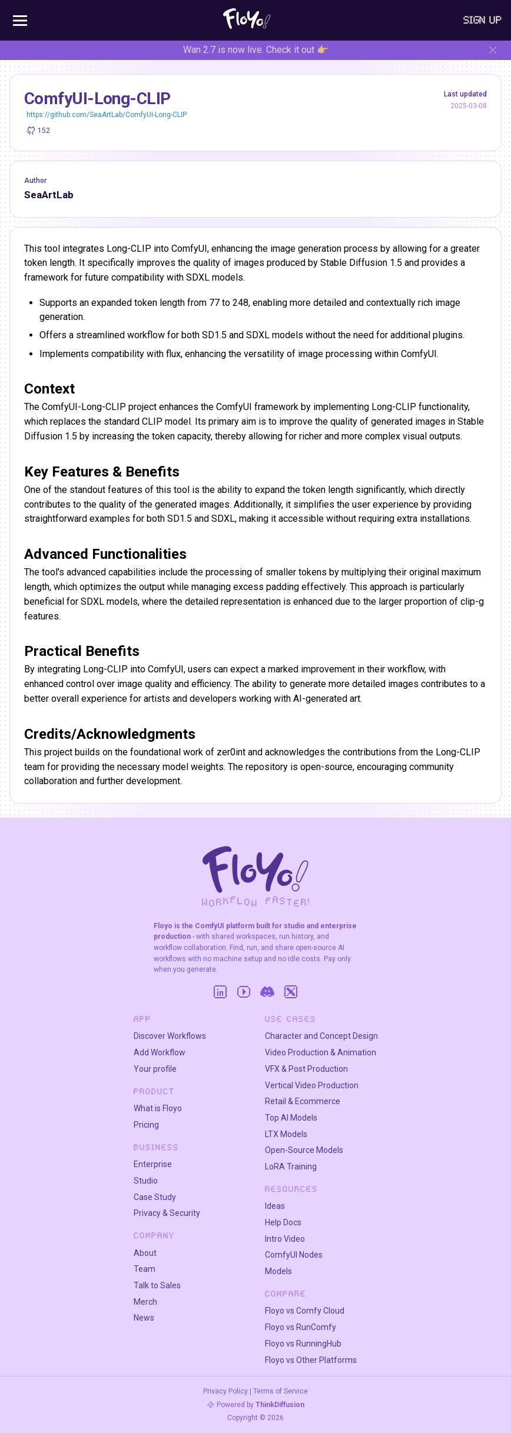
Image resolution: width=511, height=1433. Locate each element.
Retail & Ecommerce (302, 1101)
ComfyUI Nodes (294, 1254)
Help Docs (283, 1222)
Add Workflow (159, 1052)
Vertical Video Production (312, 1085)
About (145, 1253)
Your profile (155, 1069)
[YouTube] (244, 992)
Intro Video (285, 1239)
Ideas (275, 1206)
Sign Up (482, 20)
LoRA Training (291, 1166)
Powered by (260, 1405)
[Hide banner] (492, 50)
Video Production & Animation (320, 1052)
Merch (145, 1302)
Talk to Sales (157, 1285)
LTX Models (286, 1134)
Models (278, 1271)
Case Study (155, 1197)
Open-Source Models (304, 1150)
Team (144, 1269)
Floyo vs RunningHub (303, 1343)
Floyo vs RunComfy (300, 1327)
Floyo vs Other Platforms (311, 1360)
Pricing (146, 1124)
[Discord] (267, 992)
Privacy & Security (167, 1213)
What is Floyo (158, 1108)
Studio (146, 1180)
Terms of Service (280, 1391)
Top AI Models (291, 1117)
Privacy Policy (225, 1391)
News (144, 1317)
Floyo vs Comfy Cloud (304, 1310)
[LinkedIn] (220, 992)
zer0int (231, 752)
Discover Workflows (170, 1036)
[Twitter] (291, 992)
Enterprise (153, 1164)
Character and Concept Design (321, 1036)
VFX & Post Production (306, 1069)
